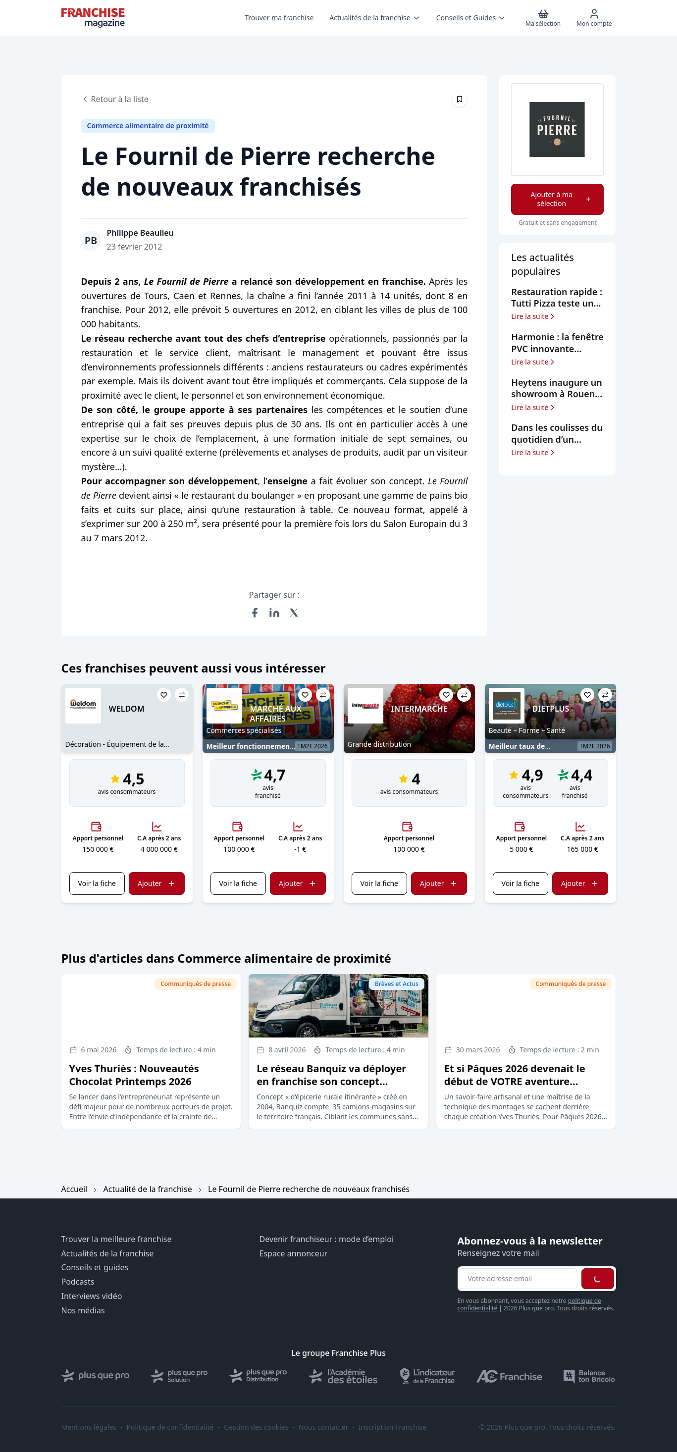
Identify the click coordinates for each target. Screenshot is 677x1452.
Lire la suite (533, 316)
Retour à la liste (115, 99)
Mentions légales (89, 1427)
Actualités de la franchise (107, 1253)
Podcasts (78, 1282)
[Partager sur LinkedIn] (274, 613)
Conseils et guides (95, 1267)
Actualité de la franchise (148, 1189)
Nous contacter (323, 1427)
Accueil (74, 1189)
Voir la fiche (97, 883)
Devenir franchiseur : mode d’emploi (327, 1239)
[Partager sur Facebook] (254, 613)
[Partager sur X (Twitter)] (294, 613)
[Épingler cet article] (460, 99)
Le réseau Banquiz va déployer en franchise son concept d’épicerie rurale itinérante (331, 1081)
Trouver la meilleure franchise (116, 1239)
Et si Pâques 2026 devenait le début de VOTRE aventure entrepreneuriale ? (514, 1081)
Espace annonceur (294, 1253)
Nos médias (83, 1310)
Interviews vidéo (91, 1296)
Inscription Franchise (392, 1427)
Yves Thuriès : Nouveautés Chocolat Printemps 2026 (134, 1075)
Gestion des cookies (256, 1427)
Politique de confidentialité (170, 1427)
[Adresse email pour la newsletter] (518, 1278)
